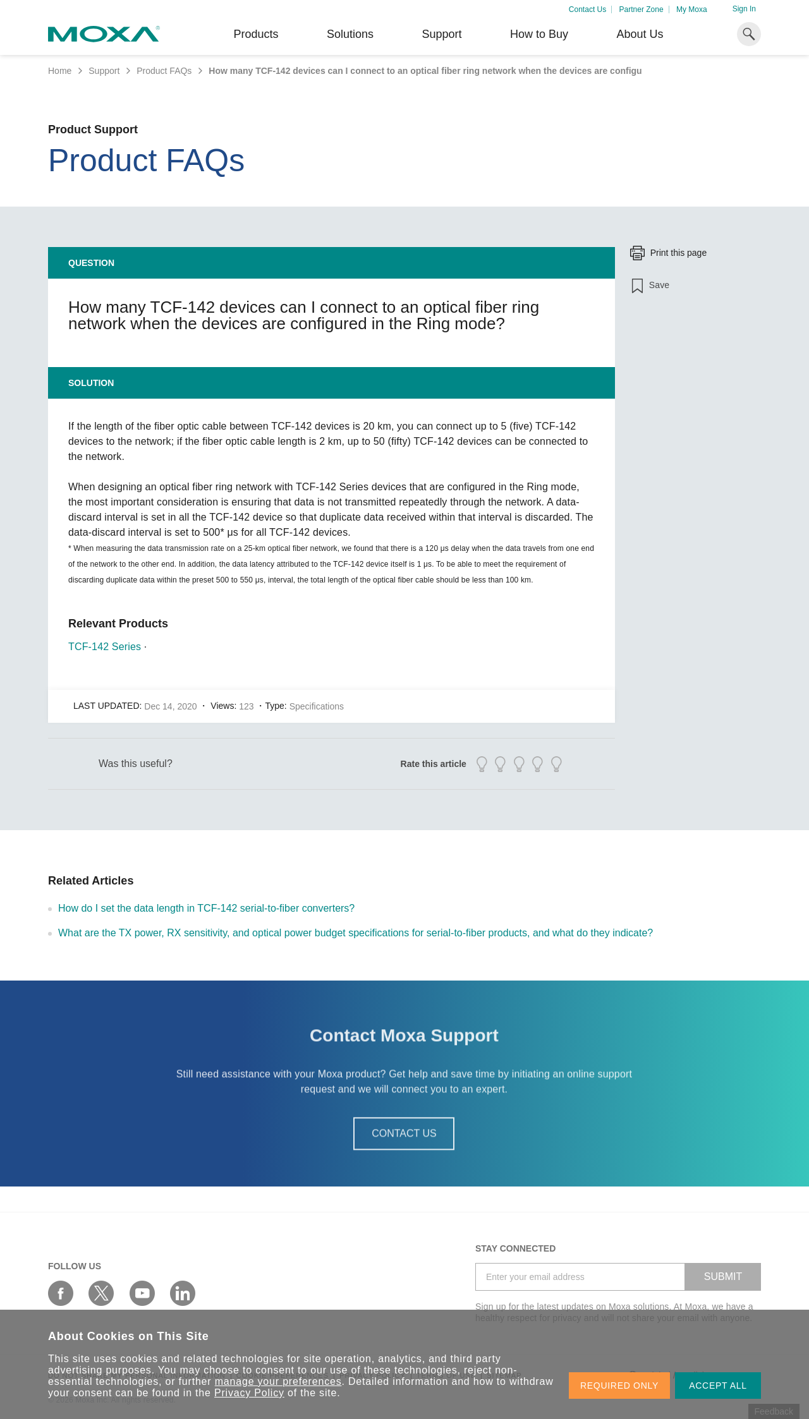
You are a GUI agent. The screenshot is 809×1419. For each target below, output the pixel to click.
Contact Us (587, 9)
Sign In (744, 9)
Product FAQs (164, 71)
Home (59, 71)
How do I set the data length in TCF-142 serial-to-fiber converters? (206, 908)
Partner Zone (641, 9)
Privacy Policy (249, 1392)
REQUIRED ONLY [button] (619, 1385)
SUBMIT (723, 1276)
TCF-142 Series (104, 646)
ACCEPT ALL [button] (718, 1385)
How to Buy (539, 34)
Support (441, 34)
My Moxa (691, 9)
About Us (639, 34)
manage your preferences (278, 1381)
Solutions (350, 34)
